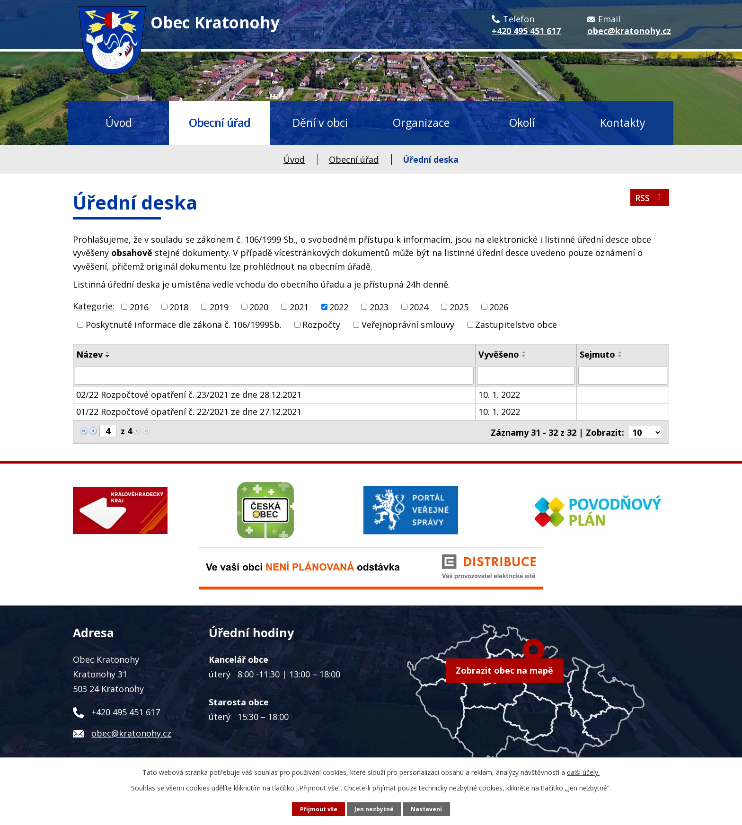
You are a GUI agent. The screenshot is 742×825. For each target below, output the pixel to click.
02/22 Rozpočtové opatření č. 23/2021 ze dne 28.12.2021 (188, 394)
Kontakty (622, 122)
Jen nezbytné (374, 809)
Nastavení (427, 809)
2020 (258, 306)
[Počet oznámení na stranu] (645, 431)
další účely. (583, 772)
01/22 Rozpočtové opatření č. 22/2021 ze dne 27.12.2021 (188, 411)
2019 (219, 306)
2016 (139, 306)
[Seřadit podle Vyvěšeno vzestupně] (524, 352)
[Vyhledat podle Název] (274, 376)
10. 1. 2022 (499, 394)
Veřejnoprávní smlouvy (408, 324)
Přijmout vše (318, 809)
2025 (459, 306)
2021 (299, 306)
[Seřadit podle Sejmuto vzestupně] (620, 352)
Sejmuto (597, 354)
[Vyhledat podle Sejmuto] (622, 376)
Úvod (119, 122)
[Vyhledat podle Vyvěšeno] (526, 376)
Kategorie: (94, 306)
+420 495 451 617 (125, 711)
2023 (379, 306)
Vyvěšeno (498, 354)
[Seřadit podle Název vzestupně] (108, 352)
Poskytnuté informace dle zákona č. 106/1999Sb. (184, 324)
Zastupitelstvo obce (516, 324)
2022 (338, 306)
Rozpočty (321, 324)
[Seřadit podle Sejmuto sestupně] (620, 356)
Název (89, 354)
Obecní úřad (219, 122)
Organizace (421, 122)
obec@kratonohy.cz (131, 732)
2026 (498, 306)
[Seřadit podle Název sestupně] (108, 356)
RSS (649, 199)
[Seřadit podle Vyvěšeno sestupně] (524, 356)
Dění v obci (320, 122)
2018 (178, 306)
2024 (418, 306)
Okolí (522, 122)
